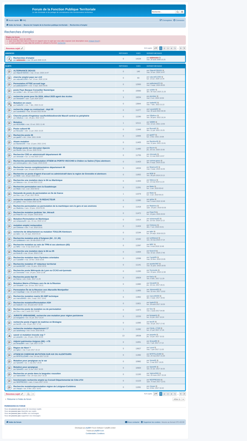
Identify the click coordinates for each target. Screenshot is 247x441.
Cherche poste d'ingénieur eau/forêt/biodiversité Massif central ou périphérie (51, 116)
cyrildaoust (20, 240)
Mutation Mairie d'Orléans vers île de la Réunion (37, 283)
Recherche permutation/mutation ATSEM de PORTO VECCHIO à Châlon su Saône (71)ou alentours (61, 161)
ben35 (18, 324)
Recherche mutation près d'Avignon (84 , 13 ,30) (37, 238)
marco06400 (21, 298)
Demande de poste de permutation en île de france (38, 193)
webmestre (20, 60)
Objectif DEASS (22, 73)
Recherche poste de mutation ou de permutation (37, 309)
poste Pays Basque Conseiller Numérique (34, 90)
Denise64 (20, 98)
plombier (153, 96)
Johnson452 (154, 289)
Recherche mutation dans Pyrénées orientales (36, 257)
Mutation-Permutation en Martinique (31, 219)
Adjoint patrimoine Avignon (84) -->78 (31, 341)
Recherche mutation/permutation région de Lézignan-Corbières (44, 386)
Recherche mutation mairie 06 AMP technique (35, 296)
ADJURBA (20, 124)
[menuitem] (23, 20)
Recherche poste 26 (23, 135)
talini (18, 234)
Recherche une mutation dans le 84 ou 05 (33, 251)
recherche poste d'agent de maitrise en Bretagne (37, 322)
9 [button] (180, 48)
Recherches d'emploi (19, 32)
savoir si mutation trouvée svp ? (29, 335)
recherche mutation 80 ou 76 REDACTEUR (34, 199)
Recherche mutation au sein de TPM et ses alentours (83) (41, 244)
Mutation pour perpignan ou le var (30, 360)
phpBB (88, 428)
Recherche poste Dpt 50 (25, 277)
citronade (19, 156)
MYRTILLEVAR (22, 356)
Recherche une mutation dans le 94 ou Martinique (37, 180)
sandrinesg (20, 330)
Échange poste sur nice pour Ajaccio (31, 148)
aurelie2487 (21, 266)
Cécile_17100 (155, 328)
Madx (18, 189)
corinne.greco (21, 163)
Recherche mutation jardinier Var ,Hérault (33, 212)
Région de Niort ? (22, 348)
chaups (19, 388)
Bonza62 (19, 131)
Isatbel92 (19, 105)
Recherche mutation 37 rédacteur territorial (34, 264)
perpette (19, 337)
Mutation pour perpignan (25, 367)
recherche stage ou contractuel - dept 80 (33, 109)
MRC (18, 247)
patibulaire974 (21, 86)
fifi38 (18, 176)
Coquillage (20, 292)
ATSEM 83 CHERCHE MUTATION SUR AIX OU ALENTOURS (42, 354)
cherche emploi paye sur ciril (27, 77)
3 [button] (167, 48)
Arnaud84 (20, 343)
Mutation (17, 122)
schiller (19, 92)
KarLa (18, 279)
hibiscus (19, 182)
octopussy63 (21, 221)
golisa (18, 202)
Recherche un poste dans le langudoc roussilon (37, 373)
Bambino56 (20, 144)
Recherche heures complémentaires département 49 (39, 167)
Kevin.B (19, 253)
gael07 (19, 137)
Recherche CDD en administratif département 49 (37, 154)
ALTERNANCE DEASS (24, 70)
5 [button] (174, 48)
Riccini (18, 150)
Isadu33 (19, 305)
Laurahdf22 (20, 111)
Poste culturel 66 (21, 128)
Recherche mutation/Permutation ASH (32, 302)
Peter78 (19, 214)
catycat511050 (22, 79)
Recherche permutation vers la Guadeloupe (34, 186)
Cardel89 (19, 260)
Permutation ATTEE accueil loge (29, 83)
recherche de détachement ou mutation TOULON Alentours (42, 232)
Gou (18, 195)
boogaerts (20, 318)
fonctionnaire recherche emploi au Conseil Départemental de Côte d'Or (48, 380)
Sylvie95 (19, 363)
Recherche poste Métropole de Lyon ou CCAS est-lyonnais (42, 270)
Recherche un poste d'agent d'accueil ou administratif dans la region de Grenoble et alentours (59, 174)
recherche (61, 43)
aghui (18, 350)
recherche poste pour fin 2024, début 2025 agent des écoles (42, 96)
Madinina (19, 208)
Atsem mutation (21, 141)
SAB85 (152, 122)
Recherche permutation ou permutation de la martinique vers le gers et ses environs (55, 206)
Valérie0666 (21, 376)
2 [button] (164, 48)
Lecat (152, 347)
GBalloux (19, 118)
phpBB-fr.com (99, 431)
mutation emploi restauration (27, 225)
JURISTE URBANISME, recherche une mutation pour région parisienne (48, 315)
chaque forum (94, 41)
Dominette (20, 272)
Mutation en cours (22, 103)
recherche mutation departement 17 (31, 328)
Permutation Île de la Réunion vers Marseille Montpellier (41, 290)
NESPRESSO (21, 382)
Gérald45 (19, 285)
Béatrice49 (154, 167)
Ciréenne (19, 227)
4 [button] (171, 48)
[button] (155, 48)
